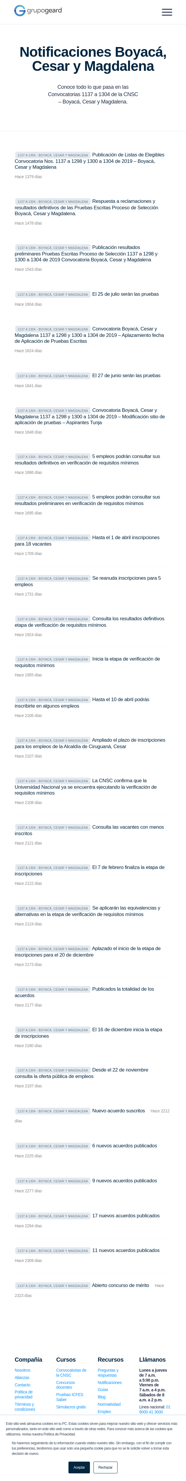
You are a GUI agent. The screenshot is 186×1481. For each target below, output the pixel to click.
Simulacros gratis (71, 1407)
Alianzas (22, 1377)
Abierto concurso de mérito (120, 1285)
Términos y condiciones (25, 1407)
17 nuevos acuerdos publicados (126, 1215)
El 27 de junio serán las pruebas (126, 375)
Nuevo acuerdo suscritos (118, 1111)
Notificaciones (110, 1382)
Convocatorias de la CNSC (71, 1373)
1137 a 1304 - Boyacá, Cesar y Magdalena (53, 155)
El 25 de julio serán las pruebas (125, 294)
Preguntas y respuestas (108, 1373)
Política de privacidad (24, 1394)
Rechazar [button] (105, 1467)
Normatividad (109, 1404)
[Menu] (164, 12)
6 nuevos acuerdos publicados (124, 1146)
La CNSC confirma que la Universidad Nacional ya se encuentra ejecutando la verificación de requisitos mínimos (86, 787)
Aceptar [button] (79, 1467)
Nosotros (22, 1370)
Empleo (104, 1411)
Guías (103, 1389)
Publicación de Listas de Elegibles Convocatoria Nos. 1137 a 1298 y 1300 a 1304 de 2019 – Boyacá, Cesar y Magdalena (90, 161)
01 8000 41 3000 (154, 1409)
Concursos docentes (65, 1385)
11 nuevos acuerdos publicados (126, 1250)
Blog (101, 1397)
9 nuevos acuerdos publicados (124, 1181)
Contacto (22, 1385)
